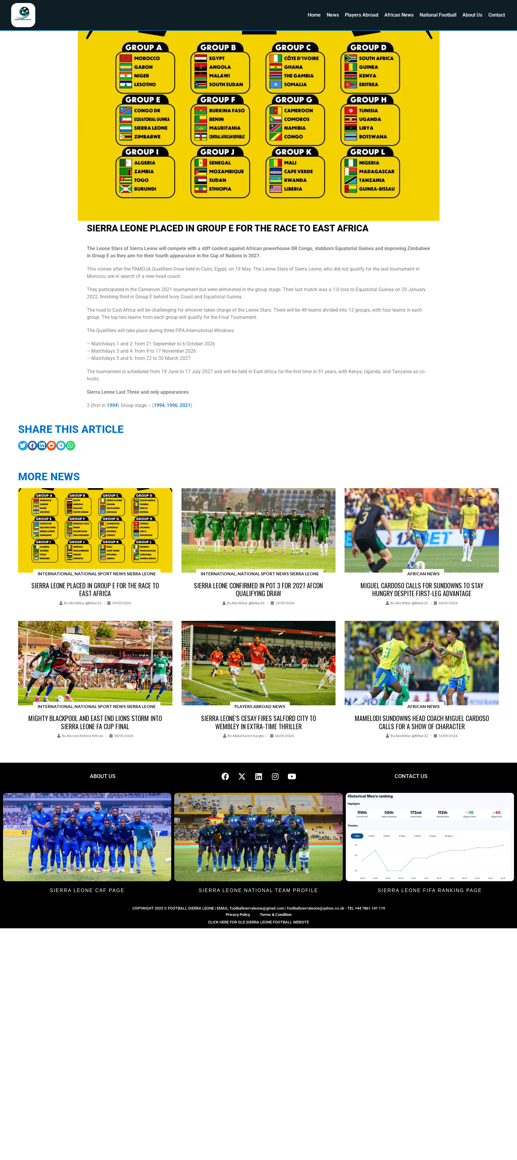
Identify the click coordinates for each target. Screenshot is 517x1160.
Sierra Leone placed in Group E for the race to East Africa (95, 589)
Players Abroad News (260, 706)
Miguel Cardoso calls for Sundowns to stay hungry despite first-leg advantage (422, 589)
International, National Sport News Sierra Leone (97, 573)
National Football (438, 15)
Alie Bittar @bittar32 (85, 603)
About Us (472, 15)
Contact (496, 15)
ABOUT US (102, 776)
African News (399, 15)
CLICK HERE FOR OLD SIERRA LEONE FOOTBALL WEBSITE (258, 922)
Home (314, 15)
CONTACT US (411, 776)
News (333, 15)
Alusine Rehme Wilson (85, 735)
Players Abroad (361, 15)
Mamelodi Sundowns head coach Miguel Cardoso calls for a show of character (422, 722)
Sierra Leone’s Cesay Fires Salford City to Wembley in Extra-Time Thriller (258, 722)
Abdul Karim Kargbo (248, 735)
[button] (23, 445)
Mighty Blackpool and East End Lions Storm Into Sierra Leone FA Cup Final (95, 722)
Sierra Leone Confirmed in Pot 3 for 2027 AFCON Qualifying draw (258, 589)
